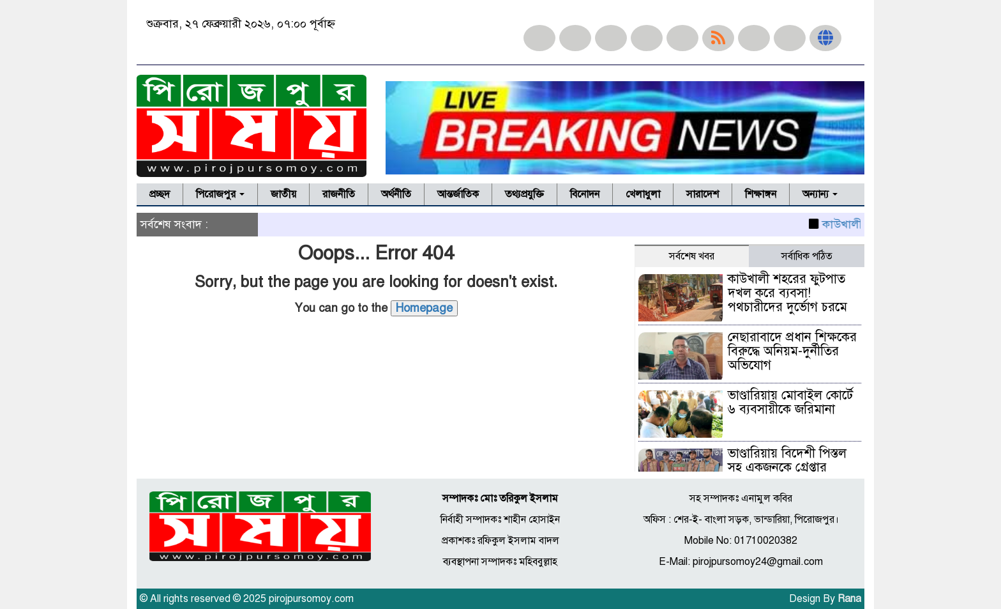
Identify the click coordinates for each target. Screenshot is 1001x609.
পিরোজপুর (220, 194)
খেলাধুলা (643, 194)
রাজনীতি (338, 194)
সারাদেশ (702, 194)
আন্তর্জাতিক (458, 194)
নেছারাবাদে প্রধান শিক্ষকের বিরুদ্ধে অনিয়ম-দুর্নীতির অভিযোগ (792, 351)
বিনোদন (584, 194)
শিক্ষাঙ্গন (760, 194)
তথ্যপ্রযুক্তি (524, 194)
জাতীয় (283, 194)
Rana (849, 598)
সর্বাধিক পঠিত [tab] (806, 256)
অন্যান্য (820, 194)
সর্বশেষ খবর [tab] (691, 256)
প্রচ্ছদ (159, 194)
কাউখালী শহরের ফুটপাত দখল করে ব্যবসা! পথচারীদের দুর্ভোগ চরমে (787, 293)
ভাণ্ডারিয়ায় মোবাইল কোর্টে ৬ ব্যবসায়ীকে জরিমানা (790, 402)
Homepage (424, 308)
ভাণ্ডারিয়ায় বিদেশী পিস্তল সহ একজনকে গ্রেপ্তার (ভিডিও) (787, 467)
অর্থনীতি (396, 194)
